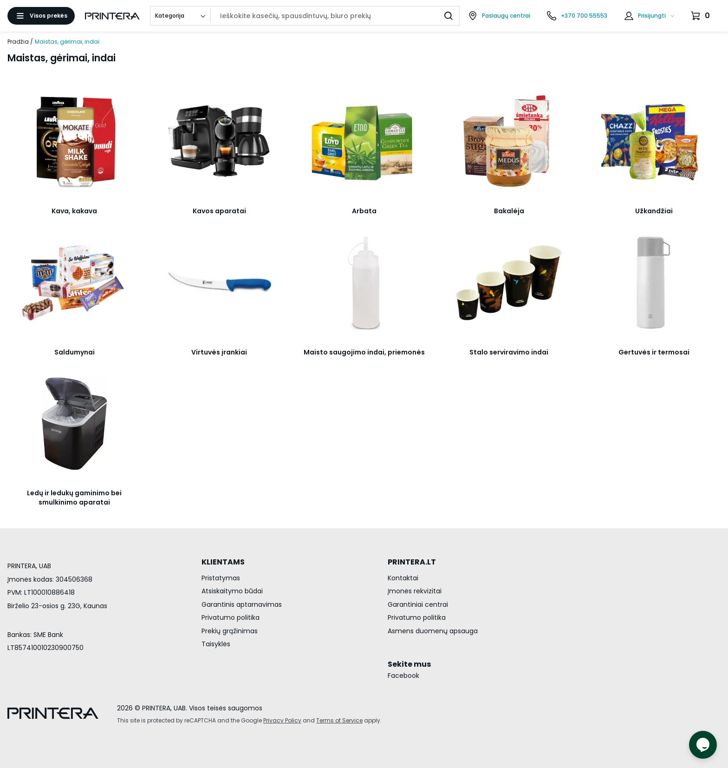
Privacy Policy (282, 720)
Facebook (403, 675)
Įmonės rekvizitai (415, 591)
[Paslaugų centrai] (499, 15)
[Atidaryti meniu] (41, 16)
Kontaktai (403, 578)
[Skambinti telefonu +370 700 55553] (577, 15)
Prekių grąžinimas (230, 631)
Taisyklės (216, 644)
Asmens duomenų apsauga (433, 631)
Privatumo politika (231, 617)
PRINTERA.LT (412, 562)
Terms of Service (339, 720)
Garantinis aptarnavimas (242, 604)
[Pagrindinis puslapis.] (112, 16)
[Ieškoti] (448, 16)
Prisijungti (652, 16)
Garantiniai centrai (418, 604)
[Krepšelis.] (701, 16)
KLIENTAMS (223, 562)
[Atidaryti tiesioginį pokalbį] (703, 745)
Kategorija (169, 16)
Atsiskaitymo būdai (232, 591)
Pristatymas (221, 578)
